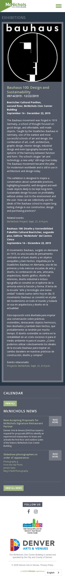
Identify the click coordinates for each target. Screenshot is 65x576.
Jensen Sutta (9, 467)
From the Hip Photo (13, 464)
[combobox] (53, 572)
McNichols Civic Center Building (13, 6)
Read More (55, 421)
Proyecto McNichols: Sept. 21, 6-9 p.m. (28, 365)
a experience (32, 571)
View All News (13, 488)
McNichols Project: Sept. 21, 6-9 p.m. (27, 221)
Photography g (10, 461)
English (50, 572)
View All (10, 403)
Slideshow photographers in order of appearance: (20, 456)
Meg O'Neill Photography (15, 470)
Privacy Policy (46, 565)
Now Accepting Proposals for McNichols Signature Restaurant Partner (23, 423)
